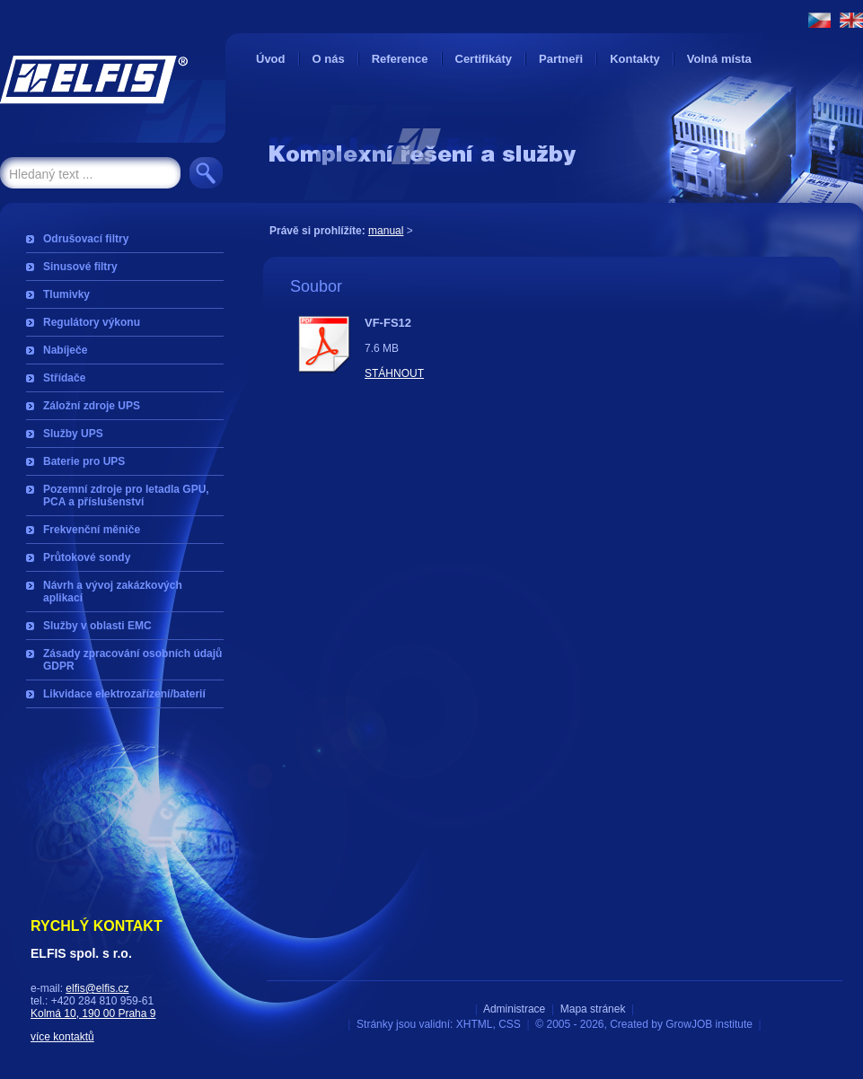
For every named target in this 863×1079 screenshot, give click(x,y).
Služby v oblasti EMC (97, 625)
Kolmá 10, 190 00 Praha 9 (93, 1013)
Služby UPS (73, 433)
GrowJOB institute (709, 1024)
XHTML (474, 1024)
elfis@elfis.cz (97, 988)
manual (385, 230)
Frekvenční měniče (91, 529)
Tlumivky (66, 294)
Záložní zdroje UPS (91, 405)
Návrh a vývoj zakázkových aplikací (112, 591)
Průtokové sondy (86, 557)
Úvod (271, 59)
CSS (509, 1024)
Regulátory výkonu (91, 322)
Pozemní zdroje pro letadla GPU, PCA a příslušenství (126, 495)
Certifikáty (484, 59)
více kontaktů (62, 1037)
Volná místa (719, 59)
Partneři (561, 59)
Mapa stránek (593, 1009)
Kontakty (635, 59)
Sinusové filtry (80, 266)
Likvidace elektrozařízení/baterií (124, 694)
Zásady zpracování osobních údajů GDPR (132, 659)
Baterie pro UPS (84, 461)
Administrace (514, 1009)
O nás (329, 59)
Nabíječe (65, 350)
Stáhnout (394, 373)
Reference (400, 59)
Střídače (64, 378)
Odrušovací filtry (85, 238)
